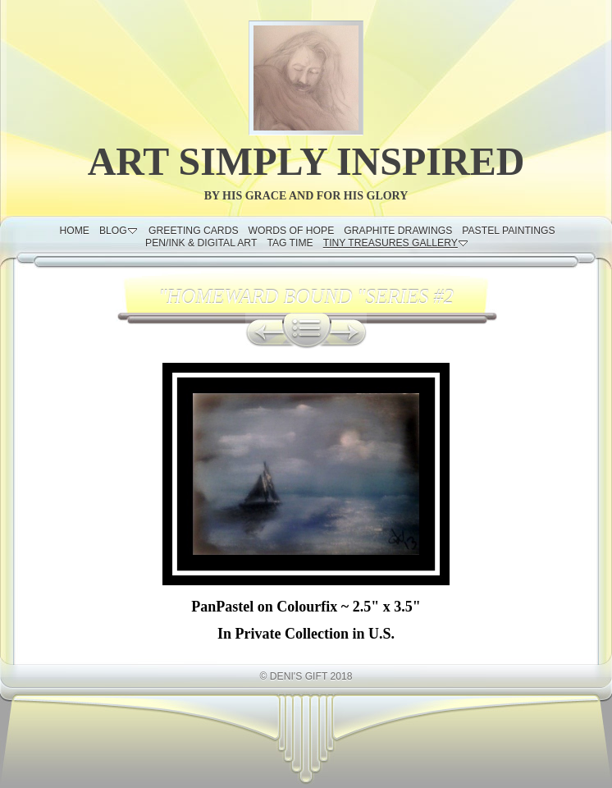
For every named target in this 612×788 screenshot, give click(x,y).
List (307, 331)
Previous (264, 331)
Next (349, 331)
